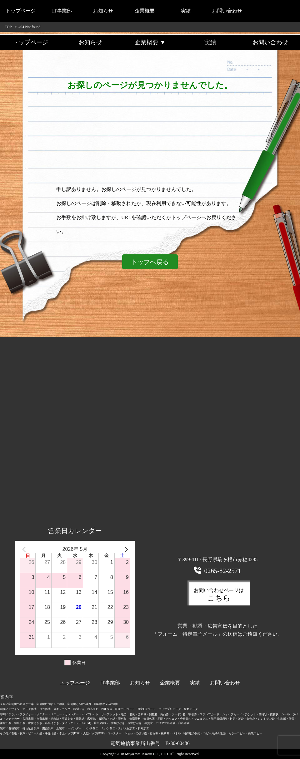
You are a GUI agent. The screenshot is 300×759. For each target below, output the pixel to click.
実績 (186, 10)
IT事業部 (62, 10)
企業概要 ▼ (150, 42)
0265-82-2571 (222, 570)
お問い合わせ (227, 10)
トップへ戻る (150, 261)
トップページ (21, 10)
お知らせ (103, 10)
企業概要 (145, 10)
